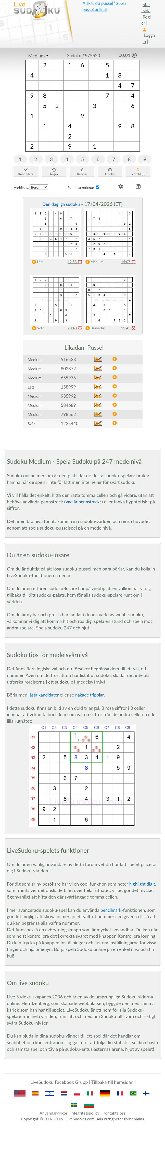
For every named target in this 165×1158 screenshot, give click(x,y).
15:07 (128, 261)
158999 (68, 387)
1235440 (70, 423)
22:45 (128, 328)
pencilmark (110, 910)
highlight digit (142, 884)
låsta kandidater (44, 695)
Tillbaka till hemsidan (112, 1082)
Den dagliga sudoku (61, 204)
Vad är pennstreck (83, 501)
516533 (68, 359)
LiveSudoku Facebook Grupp (59, 1082)
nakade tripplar (89, 695)
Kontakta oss (114, 1112)
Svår (37, 328)
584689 (68, 405)
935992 (68, 396)
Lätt (36, 262)
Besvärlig (94, 328)
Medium (36, 55)
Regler (146, 20)
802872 (68, 368)
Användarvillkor (53, 1112)
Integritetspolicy (84, 1112)
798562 (68, 414)
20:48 (75, 328)
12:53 (75, 261)
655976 (68, 377)
